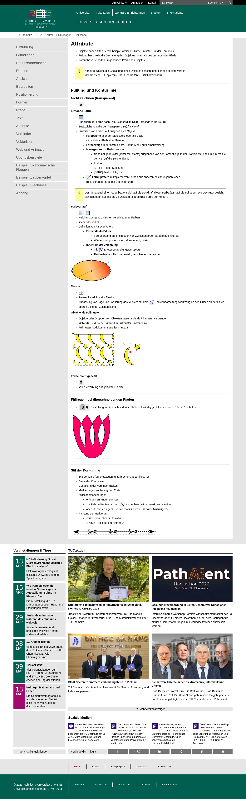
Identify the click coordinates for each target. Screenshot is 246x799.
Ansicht (22, 79)
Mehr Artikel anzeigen (152, 708)
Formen (22, 102)
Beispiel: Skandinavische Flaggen (35, 167)
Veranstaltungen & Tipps (32, 550)
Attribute (22, 126)
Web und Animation (31, 149)
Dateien (22, 71)
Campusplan (118, 766)
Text (19, 118)
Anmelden (137, 2)
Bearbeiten (24, 87)
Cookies (146, 784)
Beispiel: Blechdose (31, 185)
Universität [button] (83, 12)
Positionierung (27, 94)
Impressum (101, 784)
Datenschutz (124, 784)
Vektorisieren (26, 142)
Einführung (24, 47)
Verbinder (23, 134)
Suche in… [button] (215, 2)
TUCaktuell (76, 550)
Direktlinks (119, 2)
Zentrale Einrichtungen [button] (130, 12)
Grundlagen (25, 55)
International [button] (175, 12)
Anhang (22, 193)
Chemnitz (163, 766)
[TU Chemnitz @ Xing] (180, 751)
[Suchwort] (182, 2)
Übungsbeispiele (29, 157)
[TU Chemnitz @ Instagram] (139, 751)
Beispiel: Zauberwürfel (33, 177)
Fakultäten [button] (103, 12)
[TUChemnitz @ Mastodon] (202, 751)
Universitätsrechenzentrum (30, 788)
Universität (141, 766)
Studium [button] (155, 12)
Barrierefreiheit (170, 784)
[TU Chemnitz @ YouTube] (223, 751)
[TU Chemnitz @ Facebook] (118, 751)
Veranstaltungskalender (33, 751)
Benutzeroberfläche (31, 63)
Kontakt (152, 2)
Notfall (77, 766)
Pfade (20, 110)
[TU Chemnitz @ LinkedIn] (160, 751)
